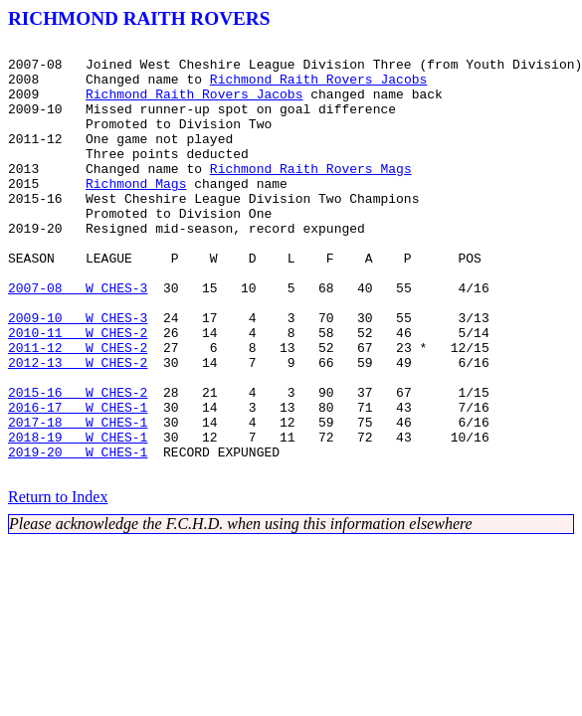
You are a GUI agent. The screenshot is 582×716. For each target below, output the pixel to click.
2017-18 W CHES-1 (77, 499)
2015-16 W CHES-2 (77, 463)
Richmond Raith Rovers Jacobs (318, 87)
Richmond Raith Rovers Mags (311, 195)
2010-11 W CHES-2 (77, 392)
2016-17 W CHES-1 (77, 481)
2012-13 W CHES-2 (77, 428)
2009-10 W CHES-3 (77, 374)
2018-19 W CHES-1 (77, 517)
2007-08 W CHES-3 (77, 338)
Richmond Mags (136, 213)
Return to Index (57, 583)
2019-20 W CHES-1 (77, 535)
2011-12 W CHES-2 (77, 410)
